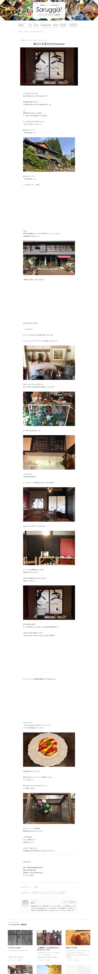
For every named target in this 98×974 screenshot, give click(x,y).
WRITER (63, 24)
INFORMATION (46, 24)
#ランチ (49, 876)
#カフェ (55, 876)
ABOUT (23, 24)
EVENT (55, 24)
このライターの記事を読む (69, 885)
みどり (35, 885)
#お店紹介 (62, 876)
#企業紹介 (55, 940)
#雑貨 (15, 940)
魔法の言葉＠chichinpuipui (36, 31)
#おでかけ (41, 876)
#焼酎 (44, 940)
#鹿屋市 (35, 876)
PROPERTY (73, 24)
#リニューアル (85, 937)
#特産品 (49, 940)
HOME (20, 31)
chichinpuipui (27, 845)
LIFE (30, 24)
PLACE (36, 24)
